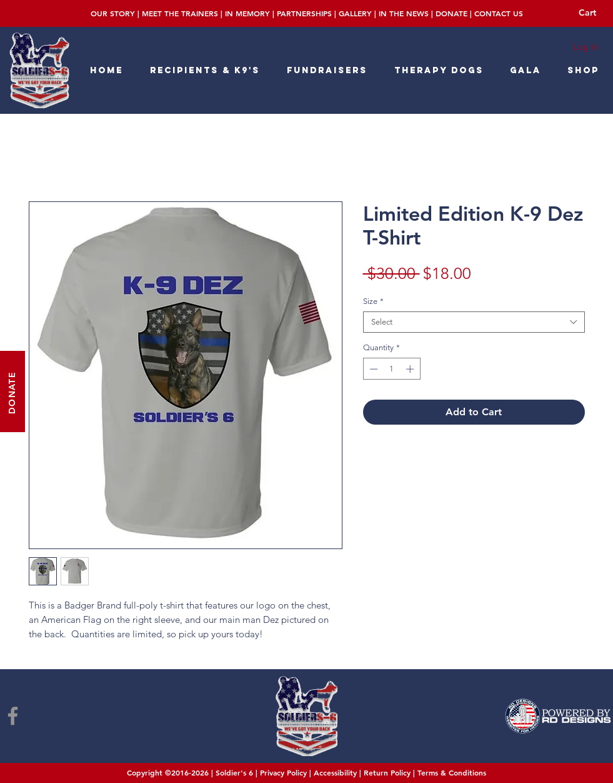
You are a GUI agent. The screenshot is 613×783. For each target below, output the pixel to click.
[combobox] (474, 322)
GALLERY (355, 13)
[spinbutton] (391, 369)
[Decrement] (372, 369)
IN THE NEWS (404, 13)
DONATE (451, 13)
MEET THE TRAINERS (180, 13)
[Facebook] (13, 716)
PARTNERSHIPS (304, 13)
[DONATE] (12, 391)
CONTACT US (498, 13)
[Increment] (411, 369)
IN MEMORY (247, 13)
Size (373, 301)
